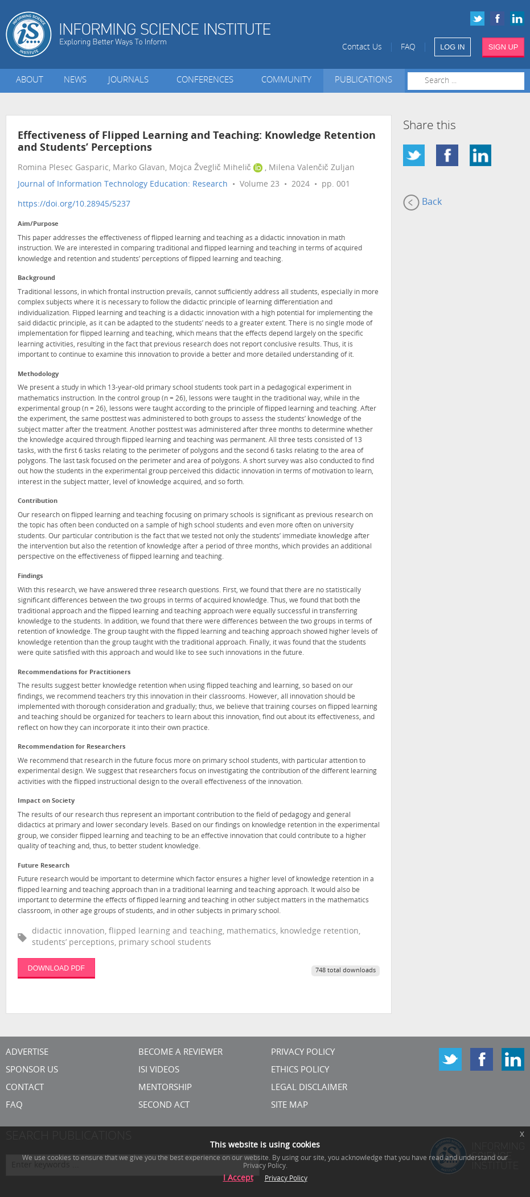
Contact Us (362, 47)
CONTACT (25, 1088)
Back (422, 202)
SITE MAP (289, 1105)
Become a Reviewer (180, 1053)
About (29, 80)
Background (36, 278)
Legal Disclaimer (309, 1088)
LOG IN (452, 47)
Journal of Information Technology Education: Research (123, 184)
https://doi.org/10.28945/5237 (74, 204)
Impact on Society (46, 801)
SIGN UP (503, 47)
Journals (130, 80)
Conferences (207, 80)
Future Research (43, 866)
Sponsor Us (32, 1070)
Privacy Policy (303, 1053)
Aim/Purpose (38, 224)
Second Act (164, 1105)
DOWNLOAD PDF (56, 968)
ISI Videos (158, 1070)
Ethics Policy (300, 1070)
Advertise (27, 1053)
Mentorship (165, 1088)
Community (286, 80)
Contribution (37, 501)
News (75, 80)
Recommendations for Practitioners (74, 673)
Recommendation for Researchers (71, 747)
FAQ (408, 47)
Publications (363, 80)
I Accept (238, 1178)
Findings (30, 576)
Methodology (38, 375)
